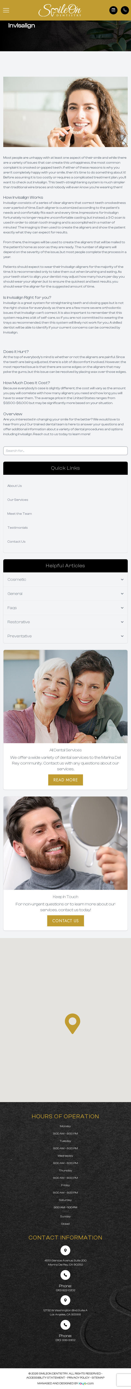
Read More (65, 780)
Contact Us (16, 541)
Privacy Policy (78, 1377)
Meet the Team (19, 514)
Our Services (17, 500)
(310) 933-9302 (65, 1337)
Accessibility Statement (45, 1377)
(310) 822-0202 (65, 1288)
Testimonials (17, 528)
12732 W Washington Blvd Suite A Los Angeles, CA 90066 (65, 1312)
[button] (6, 10)
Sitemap (98, 1377)
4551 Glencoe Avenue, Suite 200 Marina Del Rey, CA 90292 (65, 1262)
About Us (14, 486)
